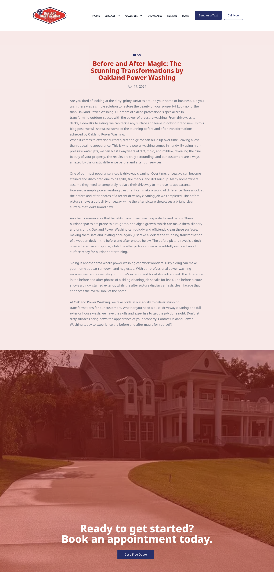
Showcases (154, 15)
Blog (185, 15)
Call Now (233, 15)
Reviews (172, 15)
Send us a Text (208, 15)
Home (96, 15)
